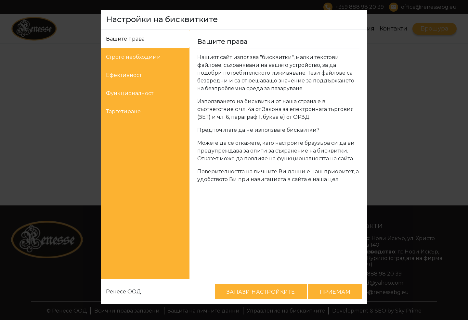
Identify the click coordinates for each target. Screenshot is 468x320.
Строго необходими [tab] (133, 57)
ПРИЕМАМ (335, 292)
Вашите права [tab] (125, 39)
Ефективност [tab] (124, 75)
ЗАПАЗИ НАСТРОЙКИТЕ (261, 292)
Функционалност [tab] (129, 93)
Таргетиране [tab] (123, 111)
